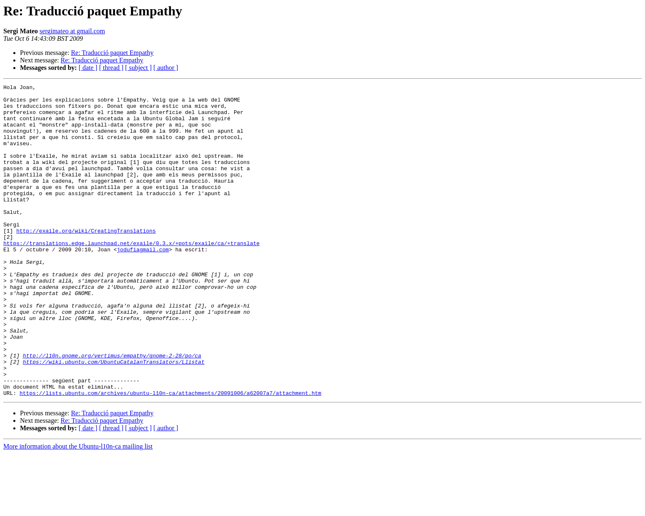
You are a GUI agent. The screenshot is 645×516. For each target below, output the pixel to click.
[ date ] (88, 67)
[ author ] (165, 67)
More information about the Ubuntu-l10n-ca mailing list (78, 508)
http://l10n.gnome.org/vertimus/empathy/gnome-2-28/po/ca (112, 410)
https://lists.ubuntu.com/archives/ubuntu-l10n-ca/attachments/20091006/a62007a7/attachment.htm (170, 455)
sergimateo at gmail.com (72, 31)
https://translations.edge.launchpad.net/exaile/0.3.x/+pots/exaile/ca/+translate (131, 275)
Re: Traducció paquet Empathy (112, 52)
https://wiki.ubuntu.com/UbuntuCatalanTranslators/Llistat (114, 418)
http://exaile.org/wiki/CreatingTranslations (86, 260)
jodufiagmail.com (143, 283)
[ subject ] (138, 67)
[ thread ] (111, 67)
